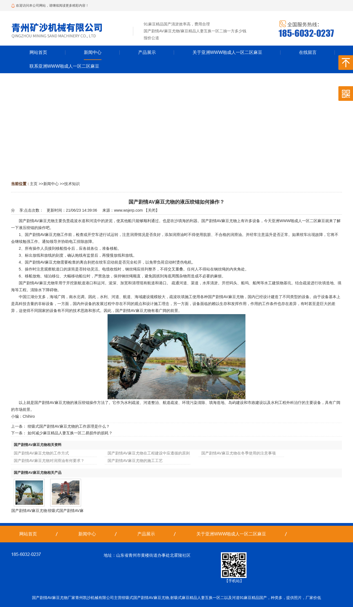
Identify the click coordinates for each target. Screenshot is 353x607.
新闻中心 (51, 184)
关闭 (152, 210)
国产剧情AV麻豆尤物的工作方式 (41, 453)
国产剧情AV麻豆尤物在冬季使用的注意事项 (238, 453)
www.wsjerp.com (128, 210)
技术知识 (72, 184)
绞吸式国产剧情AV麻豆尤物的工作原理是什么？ (69, 426)
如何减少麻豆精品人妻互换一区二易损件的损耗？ (70, 433)
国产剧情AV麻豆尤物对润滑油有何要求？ (49, 460)
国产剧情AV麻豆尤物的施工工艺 (135, 460)
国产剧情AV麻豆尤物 (29, 510)
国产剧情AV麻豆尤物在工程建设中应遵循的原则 (149, 453)
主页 (34, 184)
